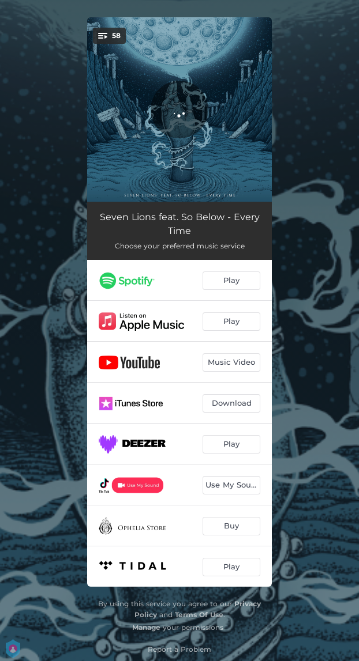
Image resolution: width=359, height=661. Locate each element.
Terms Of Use (199, 614)
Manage (146, 627)
